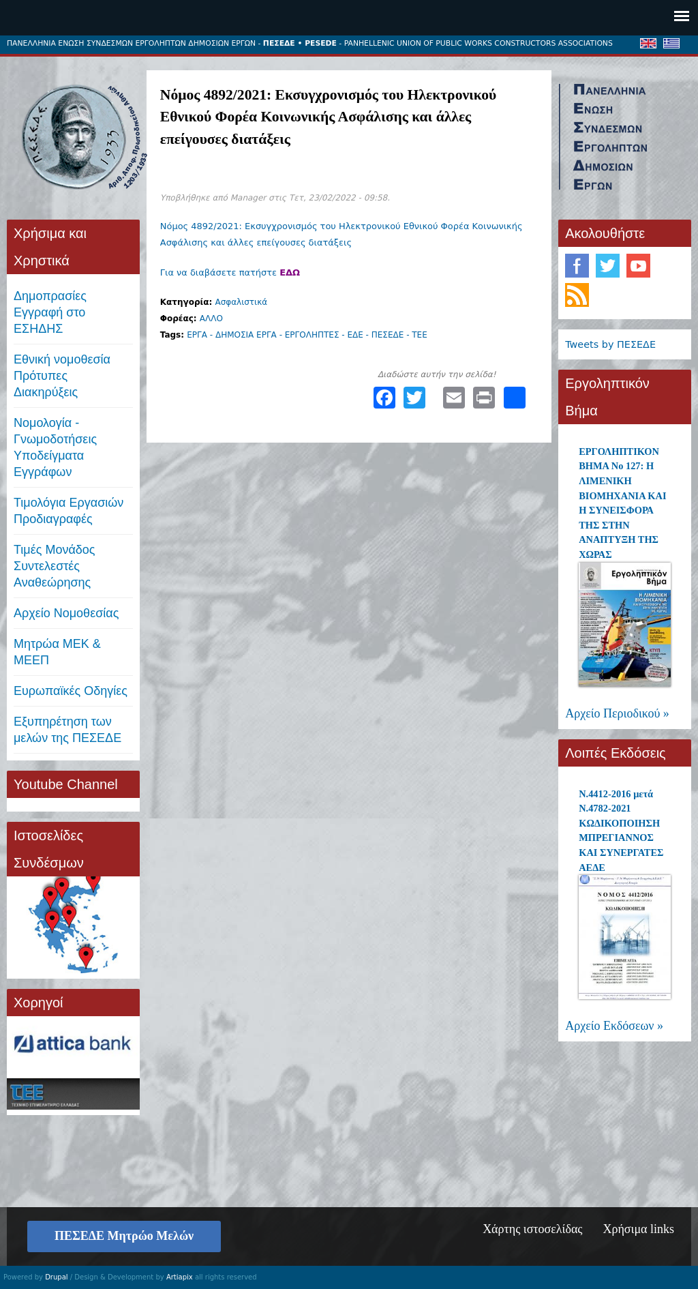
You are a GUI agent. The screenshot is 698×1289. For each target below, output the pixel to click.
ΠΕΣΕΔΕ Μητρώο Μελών (124, 1236)
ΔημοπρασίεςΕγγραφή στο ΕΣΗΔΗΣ (50, 312)
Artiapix (179, 1277)
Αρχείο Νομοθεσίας (66, 613)
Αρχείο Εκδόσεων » (614, 1026)
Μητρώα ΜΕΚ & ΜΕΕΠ (57, 652)
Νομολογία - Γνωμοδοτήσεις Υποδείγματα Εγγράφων (55, 447)
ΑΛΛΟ (211, 318)
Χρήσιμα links (638, 1229)
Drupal (56, 1277)
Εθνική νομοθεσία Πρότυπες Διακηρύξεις (62, 376)
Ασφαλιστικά (241, 302)
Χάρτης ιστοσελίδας (532, 1229)
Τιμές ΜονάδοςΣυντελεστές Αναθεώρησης (54, 566)
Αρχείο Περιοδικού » (617, 713)
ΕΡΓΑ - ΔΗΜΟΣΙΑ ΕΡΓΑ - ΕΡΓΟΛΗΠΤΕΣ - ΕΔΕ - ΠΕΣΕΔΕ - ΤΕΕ (307, 335)
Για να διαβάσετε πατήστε (230, 272)
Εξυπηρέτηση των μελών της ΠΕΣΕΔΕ (67, 730)
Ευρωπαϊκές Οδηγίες (70, 691)
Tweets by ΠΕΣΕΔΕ (610, 344)
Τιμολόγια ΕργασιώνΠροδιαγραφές (68, 511)
